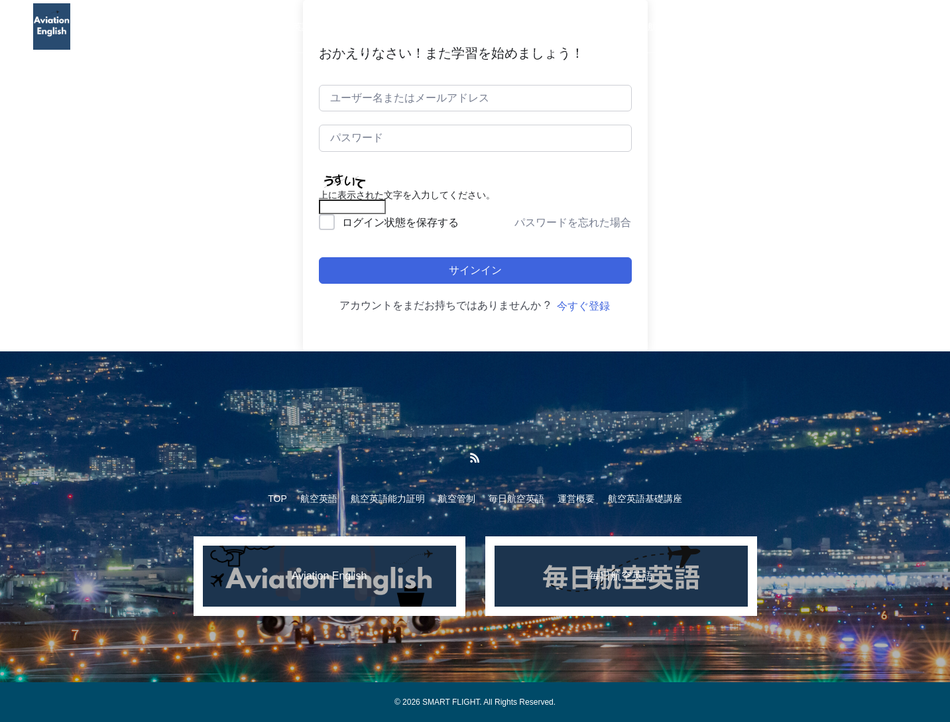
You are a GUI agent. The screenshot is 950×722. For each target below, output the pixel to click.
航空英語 (292, 26)
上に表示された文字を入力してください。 (407, 195)
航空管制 (456, 26)
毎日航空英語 (530, 26)
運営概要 (602, 26)
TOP (237, 26)
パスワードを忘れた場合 (572, 222)
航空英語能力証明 (374, 26)
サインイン (475, 270)
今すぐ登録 (583, 306)
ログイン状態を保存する (400, 222)
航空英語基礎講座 (685, 26)
